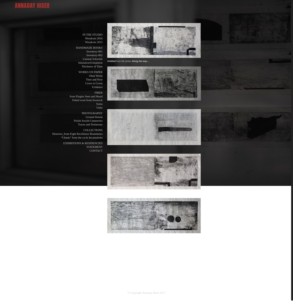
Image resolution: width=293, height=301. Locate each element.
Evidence (97, 87)
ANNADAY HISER (32, 5)
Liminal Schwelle (93, 58)
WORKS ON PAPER (90, 72)
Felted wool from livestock (87, 100)
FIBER (99, 92)
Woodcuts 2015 (93, 42)
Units (99, 107)
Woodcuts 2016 (93, 38)
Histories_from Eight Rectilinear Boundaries (77, 133)
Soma (99, 103)
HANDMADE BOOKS (89, 47)
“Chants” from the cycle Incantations (81, 137)
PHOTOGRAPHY (92, 113)
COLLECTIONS (93, 130)
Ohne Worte (96, 75)
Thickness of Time (92, 66)
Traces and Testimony (90, 124)
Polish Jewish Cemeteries (88, 120)
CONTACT (96, 150)
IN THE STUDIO (93, 34)
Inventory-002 (95, 55)
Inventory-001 (95, 51)
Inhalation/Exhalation (90, 62)
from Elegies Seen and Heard (86, 96)
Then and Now (94, 79)
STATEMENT (95, 146)
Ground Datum (94, 116)
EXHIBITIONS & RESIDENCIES (83, 143)
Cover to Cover (93, 83)
